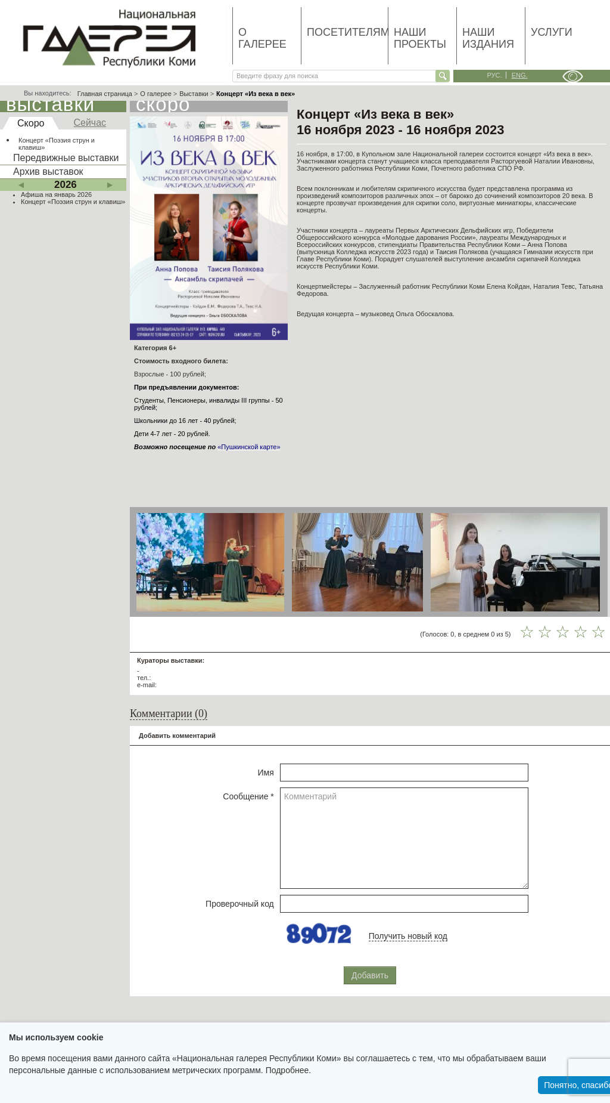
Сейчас (89, 123)
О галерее (262, 38)
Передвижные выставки (66, 158)
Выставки (193, 93)
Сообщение (248, 796)
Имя (266, 772)
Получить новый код (408, 936)
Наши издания (488, 38)
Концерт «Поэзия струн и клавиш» (56, 144)
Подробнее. (289, 1070)
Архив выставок (48, 171)
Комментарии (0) (168, 713)
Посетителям (347, 32)
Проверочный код (240, 904)
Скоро (30, 123)
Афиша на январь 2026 (56, 194)
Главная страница (104, 93)
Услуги (551, 32)
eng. (520, 75)
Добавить (369, 975)
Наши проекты (420, 38)
